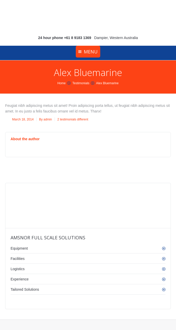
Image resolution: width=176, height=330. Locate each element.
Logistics (17, 269)
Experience (20, 279)
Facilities (17, 259)
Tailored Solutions (25, 289)
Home (61, 83)
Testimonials (80, 83)
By (45, 119)
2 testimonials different (72, 119)
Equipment (19, 248)
